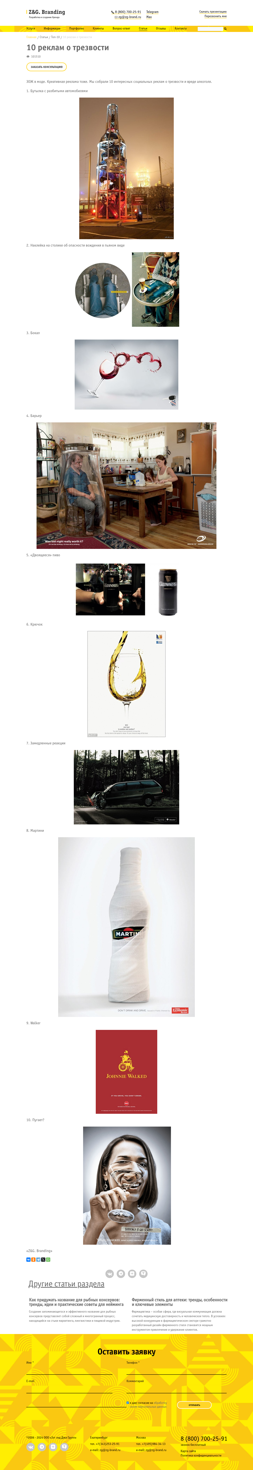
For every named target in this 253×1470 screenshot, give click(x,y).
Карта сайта (188, 1451)
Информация (52, 28)
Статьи (143, 28)
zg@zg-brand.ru (128, 17)
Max (149, 17)
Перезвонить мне (216, 16)
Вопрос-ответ (121, 28)
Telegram (152, 12)
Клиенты (98, 28)
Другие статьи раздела (66, 1284)
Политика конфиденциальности (201, 1455)
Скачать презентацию (213, 11)
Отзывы (161, 28)
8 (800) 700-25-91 (126, 12)
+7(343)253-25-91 (107, 1444)
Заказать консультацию (47, 67)
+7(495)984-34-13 (154, 1444)
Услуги (30, 28)
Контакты (181, 28)
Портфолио (76, 28)
